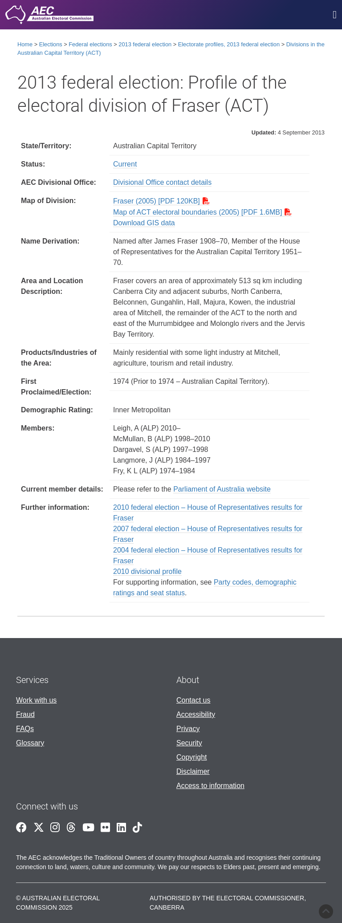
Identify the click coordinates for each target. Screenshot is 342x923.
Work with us (36, 700)
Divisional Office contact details (162, 182)
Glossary (30, 743)
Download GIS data (144, 223)
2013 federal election (144, 44)
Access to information (210, 785)
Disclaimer (193, 771)
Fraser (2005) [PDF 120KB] (156, 201)
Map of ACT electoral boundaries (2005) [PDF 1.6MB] (197, 212)
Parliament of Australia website (222, 489)
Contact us (193, 700)
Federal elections (90, 44)
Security (189, 743)
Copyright (191, 757)
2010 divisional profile (147, 571)
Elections (50, 44)
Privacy (188, 728)
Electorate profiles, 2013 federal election (229, 44)
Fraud (25, 714)
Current (125, 164)
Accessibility (195, 714)
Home (25, 44)
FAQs (25, 728)
